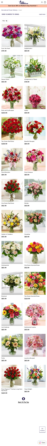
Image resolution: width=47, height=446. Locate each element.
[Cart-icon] (45, 2)
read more (42, 14)
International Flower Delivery (9, 10)
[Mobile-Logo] (23, 2)
